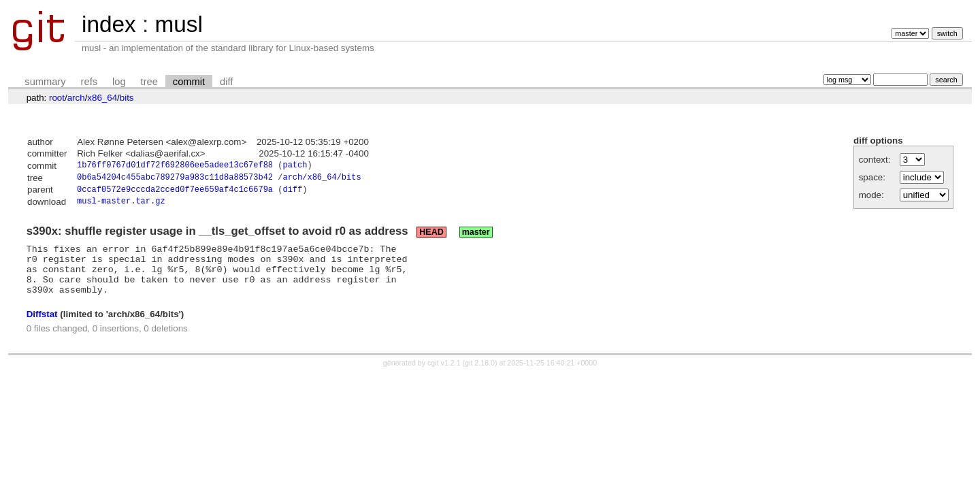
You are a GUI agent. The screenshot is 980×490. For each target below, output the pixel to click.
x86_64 (102, 98)
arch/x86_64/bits (321, 179)
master (476, 237)
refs (89, 81)
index (109, 24)
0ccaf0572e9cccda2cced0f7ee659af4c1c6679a (175, 193)
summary (44, 81)
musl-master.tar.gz (121, 206)
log (119, 81)
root (57, 98)
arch (76, 98)
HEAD (431, 237)
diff (226, 81)
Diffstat (42, 328)
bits (127, 98)
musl (178, 24)
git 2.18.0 (480, 378)
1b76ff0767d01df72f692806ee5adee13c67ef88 (175, 166)
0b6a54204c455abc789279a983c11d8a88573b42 (175, 179)
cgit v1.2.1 (444, 378)
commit (189, 81)
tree (149, 81)
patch (294, 166)
